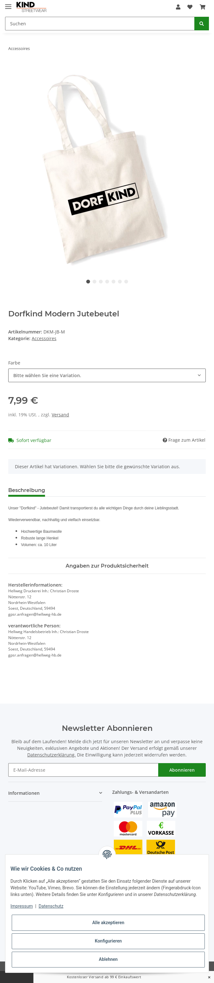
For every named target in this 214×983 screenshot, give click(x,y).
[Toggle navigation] (8, 4)
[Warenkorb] (202, 7)
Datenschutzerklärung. (51, 755)
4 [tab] (107, 281)
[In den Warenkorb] (13, 68)
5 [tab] (113, 281)
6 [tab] (120, 281)
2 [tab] (94, 281)
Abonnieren (182, 770)
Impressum (21, 906)
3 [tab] (101, 281)
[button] (178, 7)
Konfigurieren (108, 940)
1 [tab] (88, 281)
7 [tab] (126, 281)
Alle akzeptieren (108, 922)
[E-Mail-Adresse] (83, 770)
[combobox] (107, 375)
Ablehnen (108, 959)
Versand (60, 415)
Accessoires (44, 338)
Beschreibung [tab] (26, 490)
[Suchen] (100, 23)
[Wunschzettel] (190, 7)
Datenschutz (51, 906)
